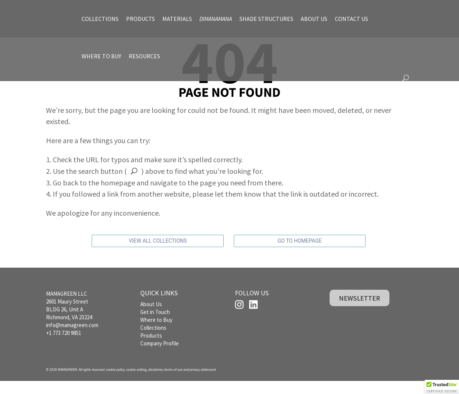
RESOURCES (144, 56)
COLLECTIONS (100, 18)
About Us (151, 316)
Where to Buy (156, 332)
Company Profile (159, 356)
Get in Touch (155, 324)
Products (151, 348)
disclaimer (155, 382)
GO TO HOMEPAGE (300, 254)
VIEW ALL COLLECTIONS (158, 254)
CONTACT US (351, 18)
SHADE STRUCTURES (266, 18)
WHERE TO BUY (101, 56)
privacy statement (203, 382)
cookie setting (136, 382)
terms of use (173, 382)
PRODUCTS (140, 18)
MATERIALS (177, 18)
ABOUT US (314, 18)
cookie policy (115, 382)
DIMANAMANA (215, 18)
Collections (153, 340)
